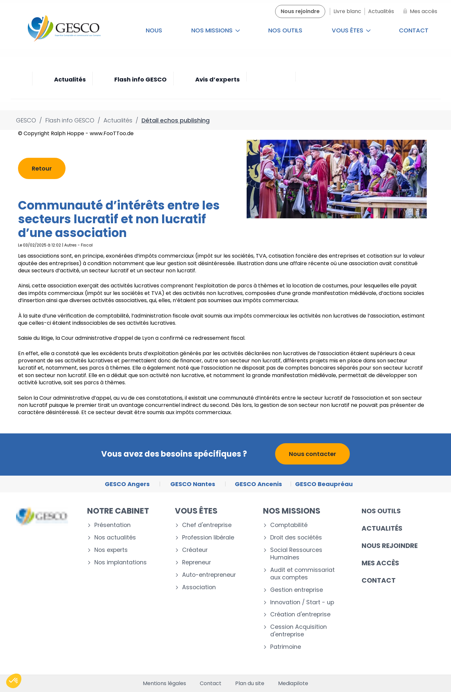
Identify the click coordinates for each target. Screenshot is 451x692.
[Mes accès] (419, 11)
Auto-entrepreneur (209, 575)
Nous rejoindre (390, 545)
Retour (42, 168)
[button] (14, 681)
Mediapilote (293, 683)
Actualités (382, 528)
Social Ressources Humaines (296, 553)
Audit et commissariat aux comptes (302, 573)
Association (199, 587)
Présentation (112, 525)
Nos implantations (120, 562)
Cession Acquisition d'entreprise (298, 630)
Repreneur (196, 562)
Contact (413, 30)
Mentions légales (164, 683)
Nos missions (215, 30)
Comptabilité (289, 525)
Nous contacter (312, 454)
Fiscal (87, 245)
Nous (154, 30)
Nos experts (111, 550)
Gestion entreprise (296, 590)
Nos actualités (115, 537)
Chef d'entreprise (207, 525)
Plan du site (249, 683)
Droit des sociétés (296, 537)
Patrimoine (285, 647)
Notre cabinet (118, 510)
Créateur (195, 550)
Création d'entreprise (300, 614)
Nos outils (285, 30)
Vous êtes (351, 30)
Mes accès (380, 563)
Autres (70, 245)
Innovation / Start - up (302, 602)
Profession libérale (208, 537)
